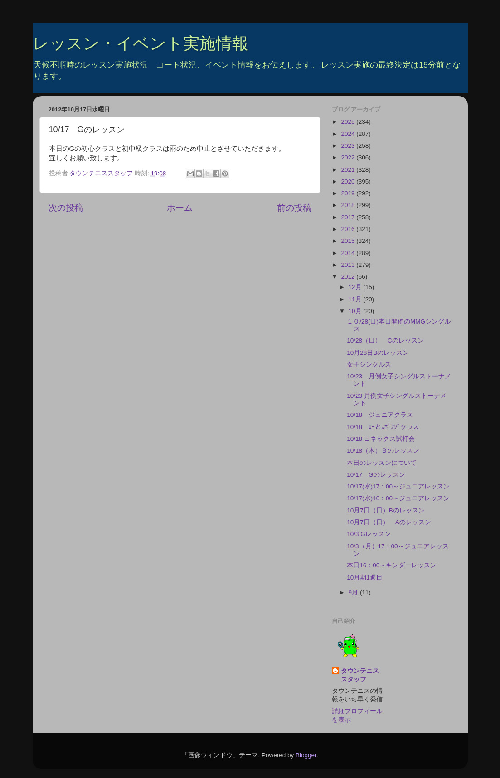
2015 (348, 240)
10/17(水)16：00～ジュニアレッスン (398, 498)
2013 (348, 264)
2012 (348, 276)
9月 (354, 592)
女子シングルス (369, 364)
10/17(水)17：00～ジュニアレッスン (398, 486)
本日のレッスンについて (382, 462)
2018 (348, 205)
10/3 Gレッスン (369, 534)
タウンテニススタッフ (360, 675)
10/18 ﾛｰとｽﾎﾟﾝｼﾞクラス (383, 427)
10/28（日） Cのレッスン (385, 340)
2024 (348, 133)
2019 (348, 193)
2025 (348, 121)
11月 (356, 299)
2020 (348, 181)
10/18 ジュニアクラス (380, 414)
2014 (348, 253)
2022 (348, 157)
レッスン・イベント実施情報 (140, 43)
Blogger (306, 755)
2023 (348, 145)
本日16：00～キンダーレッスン (392, 565)
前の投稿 (294, 208)
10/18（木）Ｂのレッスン (383, 450)
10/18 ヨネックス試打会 (381, 438)
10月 (356, 311)
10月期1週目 (365, 577)
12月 (356, 287)
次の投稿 (66, 208)
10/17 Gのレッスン (376, 474)
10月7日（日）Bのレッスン (386, 510)
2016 (348, 229)
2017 (348, 217)
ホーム (180, 208)
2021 (348, 169)
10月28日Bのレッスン (378, 352)
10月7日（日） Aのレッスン (389, 522)
